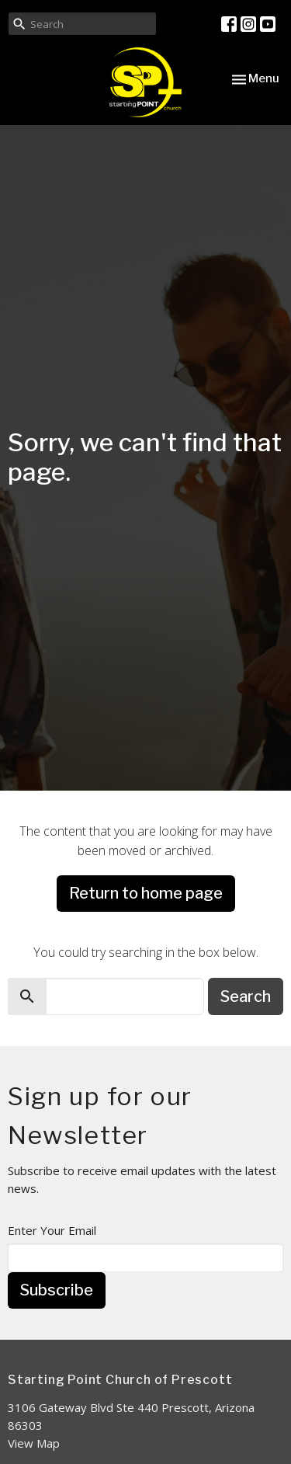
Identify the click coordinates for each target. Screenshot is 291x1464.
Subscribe (56, 1290)
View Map (34, 1443)
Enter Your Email (52, 1230)
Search (245, 996)
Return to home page (146, 893)
